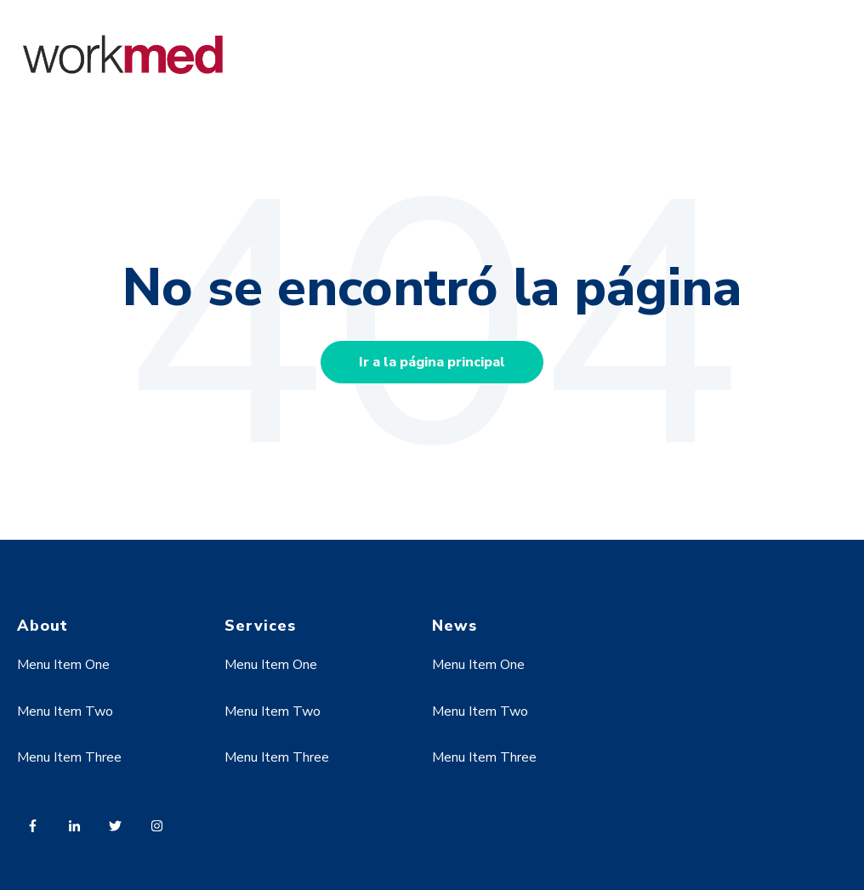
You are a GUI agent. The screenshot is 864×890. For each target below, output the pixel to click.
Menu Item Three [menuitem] (69, 757)
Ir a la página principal (432, 362)
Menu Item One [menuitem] (63, 664)
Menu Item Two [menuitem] (65, 711)
